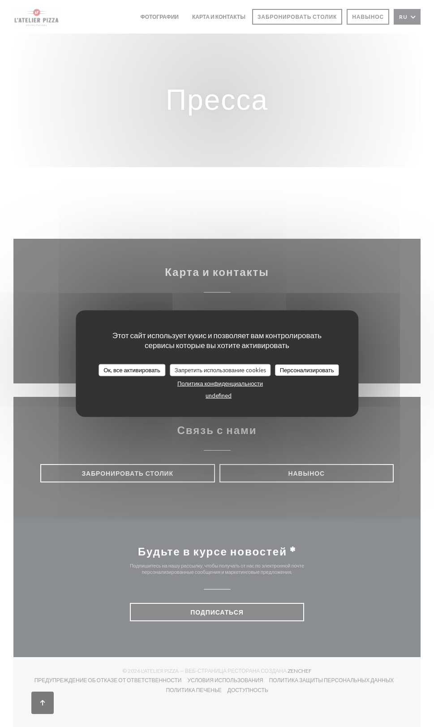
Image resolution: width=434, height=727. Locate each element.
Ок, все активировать (131, 369)
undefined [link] (219, 395)
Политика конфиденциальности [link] (220, 383)
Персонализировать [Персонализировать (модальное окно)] (307, 369)
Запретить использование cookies (220, 369)
